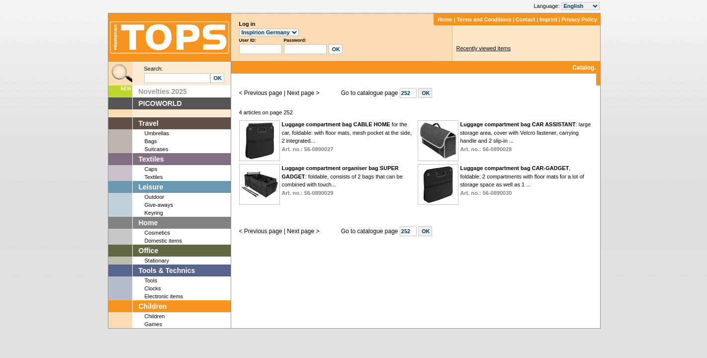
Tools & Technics (167, 270)
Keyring (154, 213)
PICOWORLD (160, 103)
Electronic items (164, 296)
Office (149, 251)
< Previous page (260, 93)
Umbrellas (157, 133)
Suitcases (157, 149)
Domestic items (163, 241)
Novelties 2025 (163, 91)
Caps (151, 169)
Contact (525, 19)
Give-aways (159, 205)
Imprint (548, 19)
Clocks (153, 288)
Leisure (151, 187)
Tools (151, 280)
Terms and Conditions (483, 19)
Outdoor (155, 197)
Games (153, 324)
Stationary (157, 261)
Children (153, 306)
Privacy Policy (579, 19)
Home (445, 19)
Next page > (303, 93)
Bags (151, 141)
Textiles (151, 159)
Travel (149, 123)
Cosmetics (157, 233)
